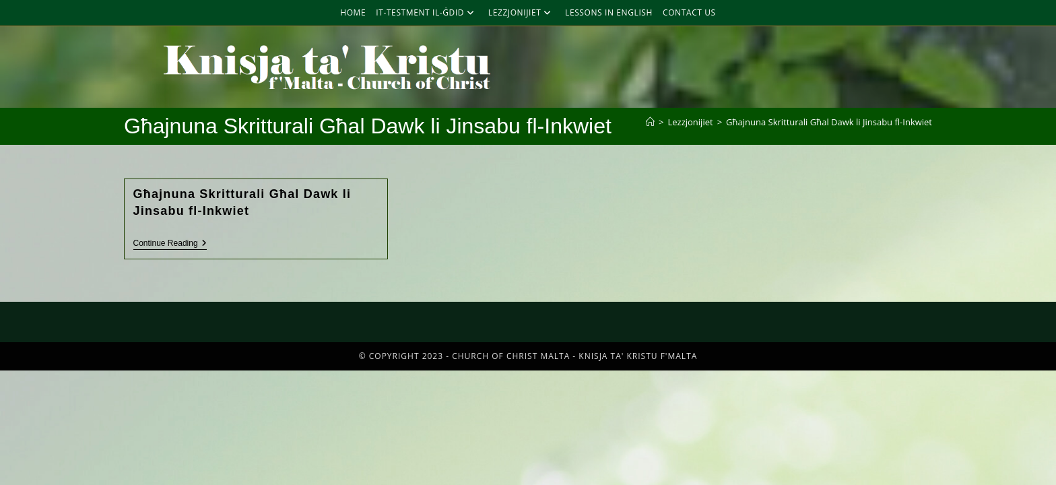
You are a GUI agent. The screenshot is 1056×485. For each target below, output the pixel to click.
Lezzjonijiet (521, 12)
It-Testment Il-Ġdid (427, 12)
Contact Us (689, 12)
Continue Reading (170, 243)
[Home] (650, 122)
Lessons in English (609, 12)
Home (353, 12)
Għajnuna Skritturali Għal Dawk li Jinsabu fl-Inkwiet (829, 122)
